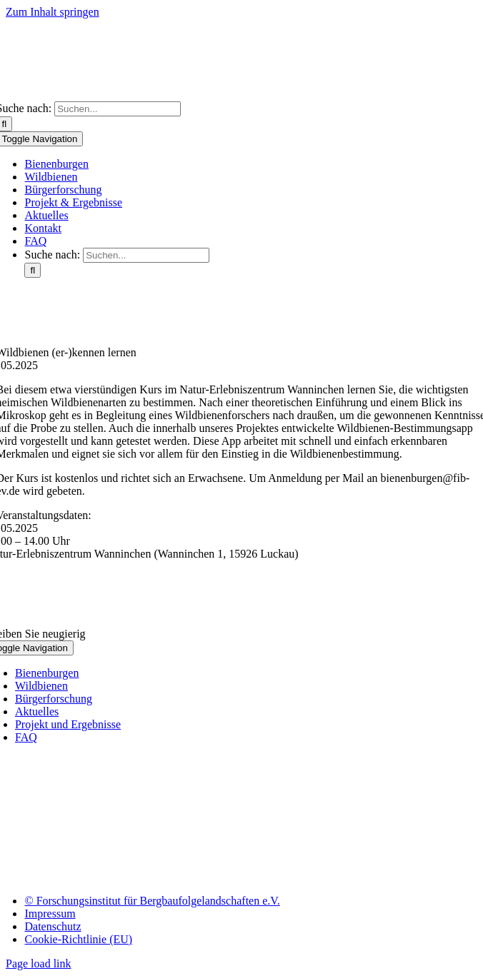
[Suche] (32, 270)
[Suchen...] (117, 108)
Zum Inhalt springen (52, 12)
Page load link (38, 963)
